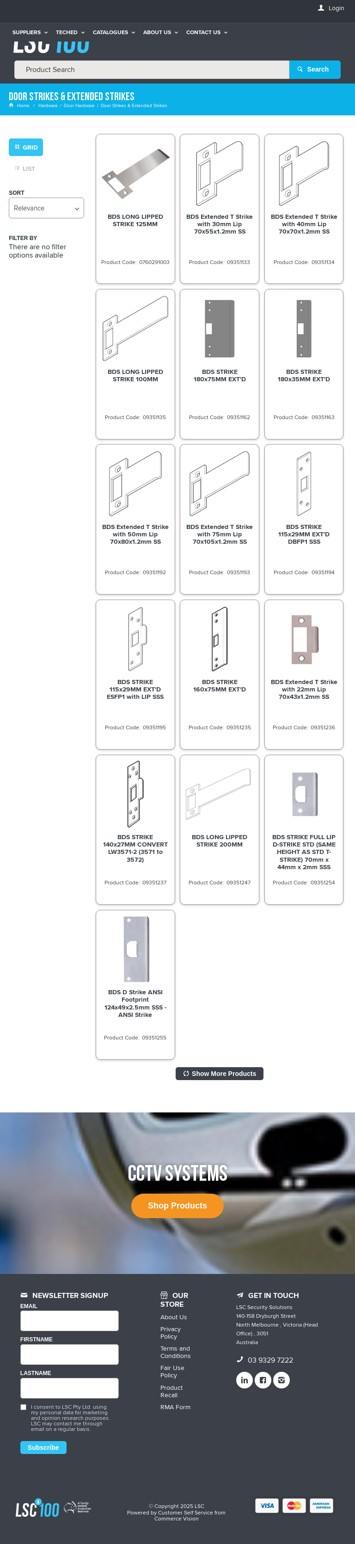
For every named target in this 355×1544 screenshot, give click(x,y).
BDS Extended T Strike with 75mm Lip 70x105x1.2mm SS (219, 534)
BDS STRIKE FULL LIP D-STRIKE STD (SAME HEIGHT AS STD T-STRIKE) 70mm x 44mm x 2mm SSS (304, 851)
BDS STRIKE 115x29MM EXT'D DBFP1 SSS (304, 534)
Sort (16, 193)
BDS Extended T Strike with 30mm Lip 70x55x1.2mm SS (219, 223)
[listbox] (46, 207)
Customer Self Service (185, 1512)
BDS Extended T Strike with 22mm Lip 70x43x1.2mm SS (304, 689)
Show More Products (224, 1073)
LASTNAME (35, 1373)
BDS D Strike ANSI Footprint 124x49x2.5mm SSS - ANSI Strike (135, 1003)
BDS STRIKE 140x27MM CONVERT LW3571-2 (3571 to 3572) (135, 848)
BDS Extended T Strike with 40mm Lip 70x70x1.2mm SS (304, 223)
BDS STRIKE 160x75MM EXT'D (219, 685)
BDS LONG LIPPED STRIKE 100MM (135, 374)
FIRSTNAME (36, 1340)
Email (28, 1306)
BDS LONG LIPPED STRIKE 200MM (219, 840)
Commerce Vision (176, 1518)
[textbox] (152, 69)
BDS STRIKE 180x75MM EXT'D (220, 374)
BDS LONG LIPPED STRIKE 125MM (135, 219)
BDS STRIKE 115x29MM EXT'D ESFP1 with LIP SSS (135, 689)
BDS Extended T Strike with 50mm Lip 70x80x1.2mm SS (135, 534)
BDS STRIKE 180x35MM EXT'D (304, 374)
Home (20, 105)
